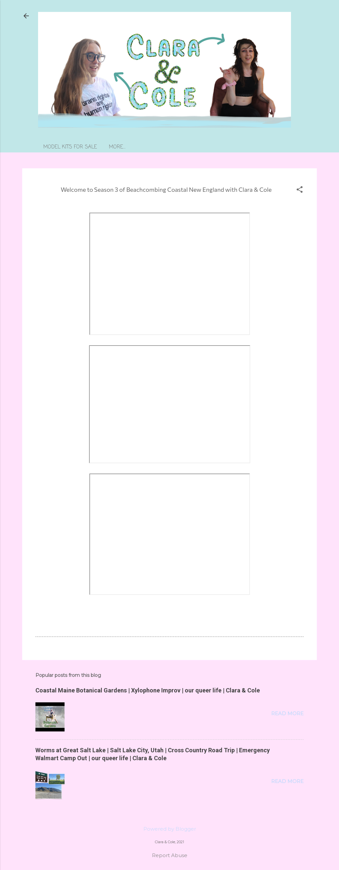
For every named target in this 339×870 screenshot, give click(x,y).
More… (212, 147)
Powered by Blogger (169, 829)
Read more (287, 713)
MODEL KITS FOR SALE (70, 147)
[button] (300, 190)
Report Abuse (169, 855)
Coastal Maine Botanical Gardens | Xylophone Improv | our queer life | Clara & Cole (147, 690)
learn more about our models (150, 147)
